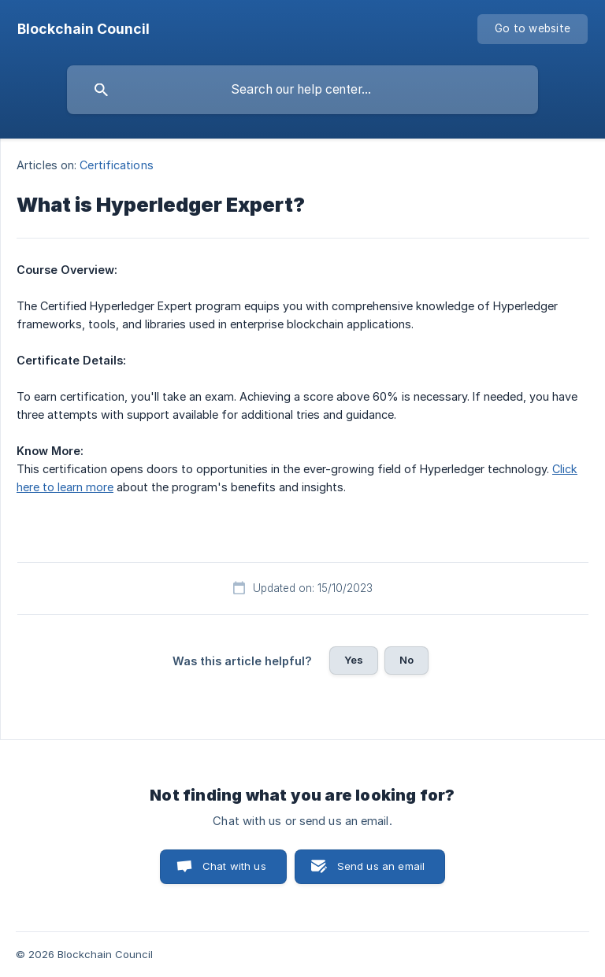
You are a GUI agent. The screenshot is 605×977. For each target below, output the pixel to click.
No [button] (406, 659)
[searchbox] (302, 89)
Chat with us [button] (234, 866)
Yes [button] (353, 659)
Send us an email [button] (381, 866)
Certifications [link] (116, 165)
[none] (83, 29)
